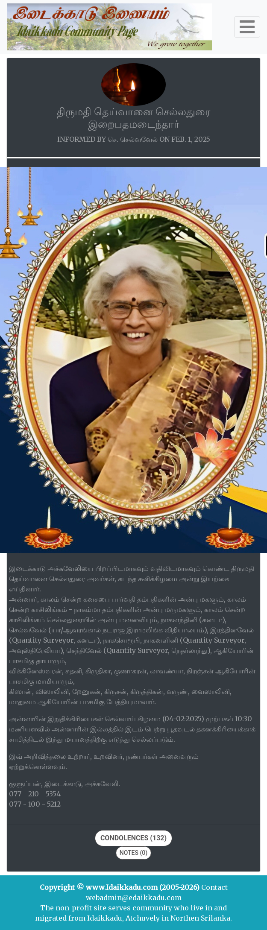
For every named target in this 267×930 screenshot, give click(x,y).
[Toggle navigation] (247, 27)
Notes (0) (133, 852)
